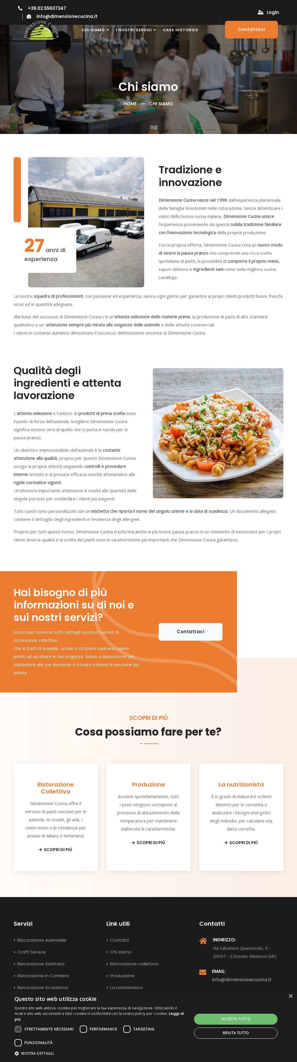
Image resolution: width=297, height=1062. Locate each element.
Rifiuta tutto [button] (236, 1032)
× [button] (290, 996)
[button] (101, 1054)
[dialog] (148, 1026)
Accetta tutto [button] (235, 1019)
